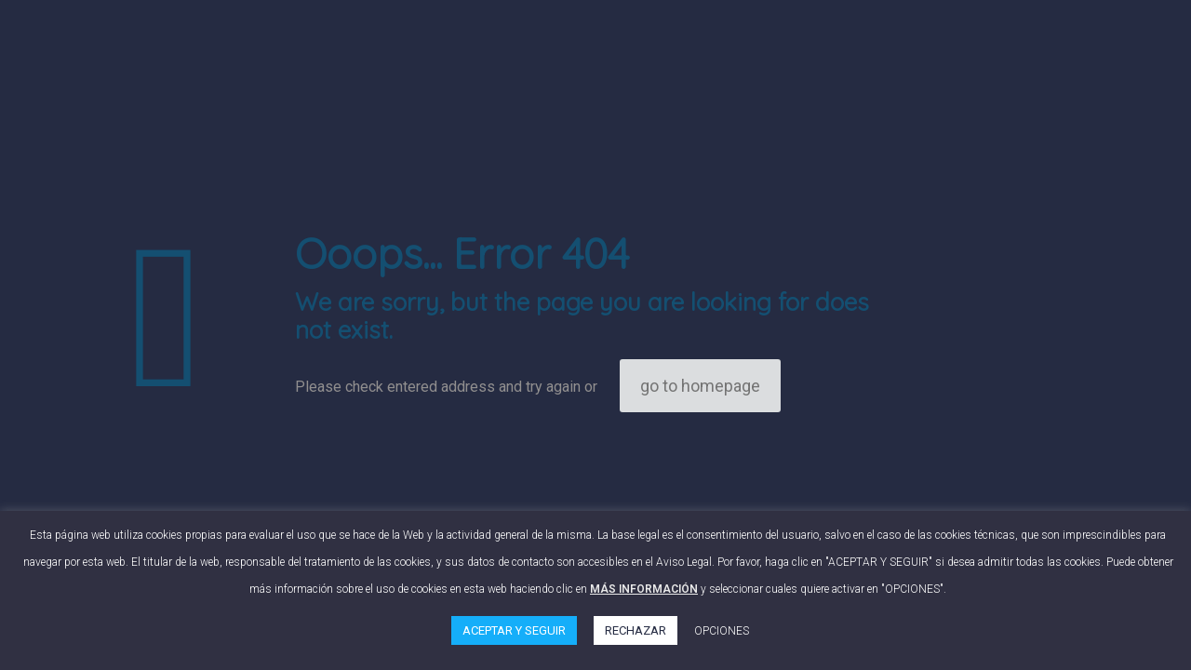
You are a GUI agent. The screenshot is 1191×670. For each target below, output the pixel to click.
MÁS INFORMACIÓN (644, 589)
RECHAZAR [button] (635, 630)
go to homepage (700, 385)
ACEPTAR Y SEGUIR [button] (514, 630)
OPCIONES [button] (721, 630)
